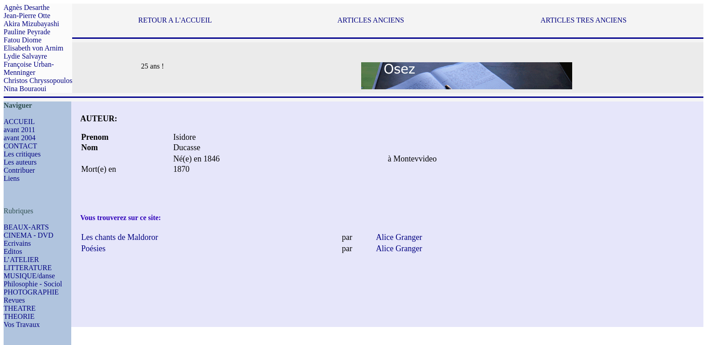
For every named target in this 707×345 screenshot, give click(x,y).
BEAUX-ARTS (26, 227)
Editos (13, 251)
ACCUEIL (19, 121)
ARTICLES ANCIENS (370, 20)
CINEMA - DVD (28, 235)
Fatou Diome (22, 40)
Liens (12, 178)
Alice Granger (399, 237)
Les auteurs (20, 162)
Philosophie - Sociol (33, 284)
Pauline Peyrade (27, 32)
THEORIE (19, 316)
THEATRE (20, 308)
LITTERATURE (28, 267)
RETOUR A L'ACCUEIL (175, 20)
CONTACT (20, 146)
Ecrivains (17, 243)
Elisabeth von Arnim (33, 48)
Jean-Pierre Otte (27, 15)
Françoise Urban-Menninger (29, 68)
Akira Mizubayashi (31, 24)
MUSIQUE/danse (29, 276)
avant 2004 (20, 138)
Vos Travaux (22, 324)
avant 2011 (19, 129)
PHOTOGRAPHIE (31, 292)
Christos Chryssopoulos (38, 80)
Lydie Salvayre (25, 56)
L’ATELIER (21, 259)
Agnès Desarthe (27, 7)
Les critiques (22, 154)
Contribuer (19, 170)
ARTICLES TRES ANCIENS (584, 20)
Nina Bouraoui (25, 88)
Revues (14, 300)
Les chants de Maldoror (119, 237)
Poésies (93, 248)
